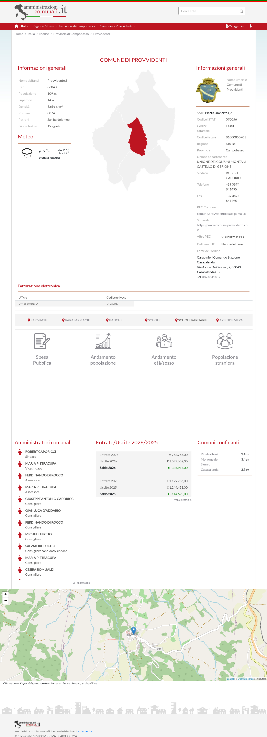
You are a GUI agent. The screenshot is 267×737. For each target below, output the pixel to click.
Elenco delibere (232, 244)
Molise (44, 34)
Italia (31, 34)
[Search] (209, 11)
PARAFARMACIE (77, 320)
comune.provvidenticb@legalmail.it (221, 213)
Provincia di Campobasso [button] (77, 26)
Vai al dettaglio (81, 552)
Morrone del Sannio (209, 461)
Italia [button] (24, 26)
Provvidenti (101, 34)
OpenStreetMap (246, 648)
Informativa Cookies (94, 710)
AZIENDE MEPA (231, 320)
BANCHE (115, 320)
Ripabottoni (209, 454)
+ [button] (5, 564)
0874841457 (211, 277)
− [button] (5, 570)
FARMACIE (39, 320)
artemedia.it (86, 700)
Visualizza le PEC (233, 237)
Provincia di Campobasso (71, 34)
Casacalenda (210, 469)
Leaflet (230, 648)
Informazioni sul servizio (31, 710)
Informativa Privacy (64, 710)
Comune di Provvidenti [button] (116, 26)
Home (19, 34)
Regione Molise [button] (44, 26)
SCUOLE (154, 320)
